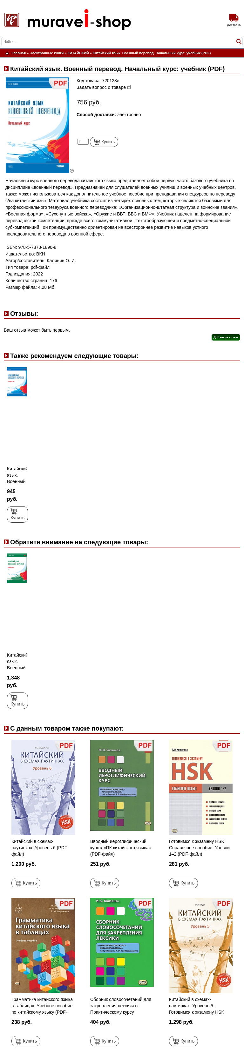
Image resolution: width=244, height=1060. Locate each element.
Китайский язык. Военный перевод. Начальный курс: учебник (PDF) (152, 53)
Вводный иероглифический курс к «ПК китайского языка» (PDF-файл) (120, 848)
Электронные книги (47, 53)
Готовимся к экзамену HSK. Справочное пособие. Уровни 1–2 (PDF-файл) (199, 848)
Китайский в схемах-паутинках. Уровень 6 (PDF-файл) (40, 848)
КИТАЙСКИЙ (78, 53)
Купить (104, 142)
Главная (18, 53)
